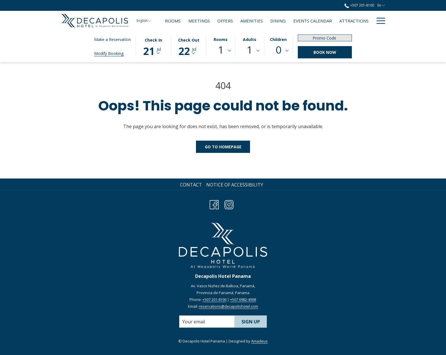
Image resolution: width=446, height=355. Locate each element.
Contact (191, 185)
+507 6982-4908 (243, 299)
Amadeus (259, 341)
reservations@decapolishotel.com (228, 306)
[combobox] (220, 51)
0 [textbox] (278, 50)
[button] (153, 46)
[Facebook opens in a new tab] (214, 204)
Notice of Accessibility (234, 185)
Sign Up (250, 322)
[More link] (378, 20)
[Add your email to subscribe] (207, 321)
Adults (249, 39)
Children (278, 39)
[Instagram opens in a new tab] (229, 204)
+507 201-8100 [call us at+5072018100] (359, 5)
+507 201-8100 (214, 299)
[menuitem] (172, 20)
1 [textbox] (221, 50)
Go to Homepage (223, 146)
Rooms (221, 39)
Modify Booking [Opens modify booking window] (108, 53)
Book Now (324, 52)
